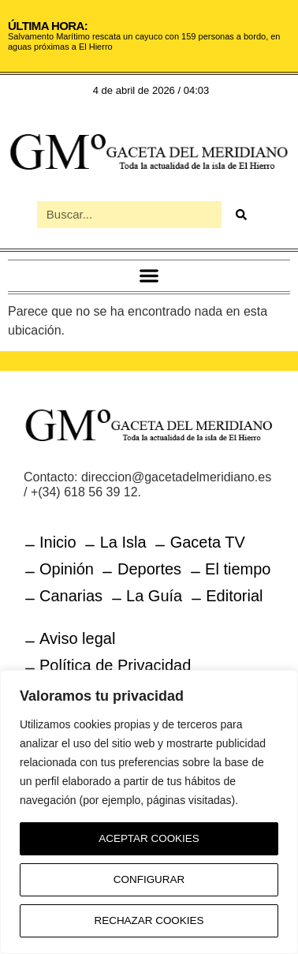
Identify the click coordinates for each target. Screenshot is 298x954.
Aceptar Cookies (149, 838)
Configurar (149, 880)
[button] (149, 275)
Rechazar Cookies (149, 921)
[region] (149, 812)
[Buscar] (241, 214)
